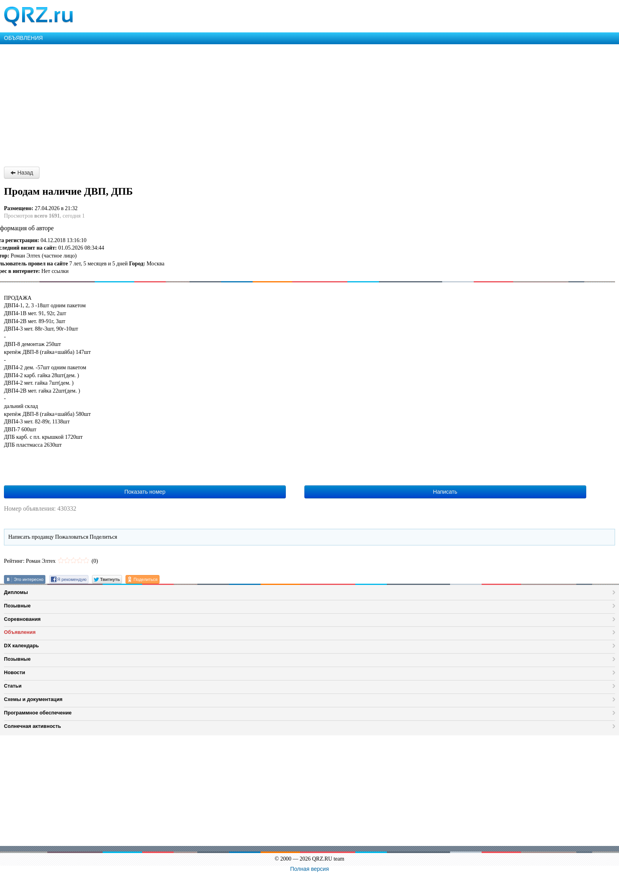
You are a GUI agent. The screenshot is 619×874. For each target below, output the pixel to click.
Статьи (13, 686)
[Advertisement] (237, 103)
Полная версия (309, 869)
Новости (14, 672)
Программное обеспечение (37, 713)
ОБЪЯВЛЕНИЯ (23, 38)
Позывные (17, 606)
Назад (21, 172)
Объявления (20, 632)
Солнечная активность (32, 726)
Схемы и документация (33, 699)
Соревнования (22, 619)
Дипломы (16, 592)
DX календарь (21, 645)
